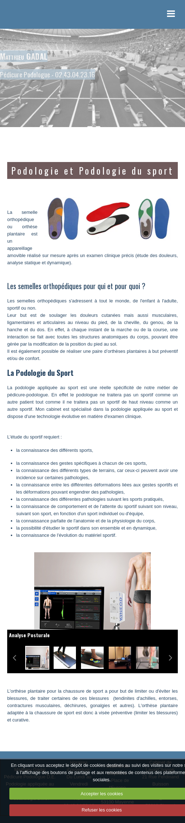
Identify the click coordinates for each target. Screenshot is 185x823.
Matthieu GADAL (24, 56)
